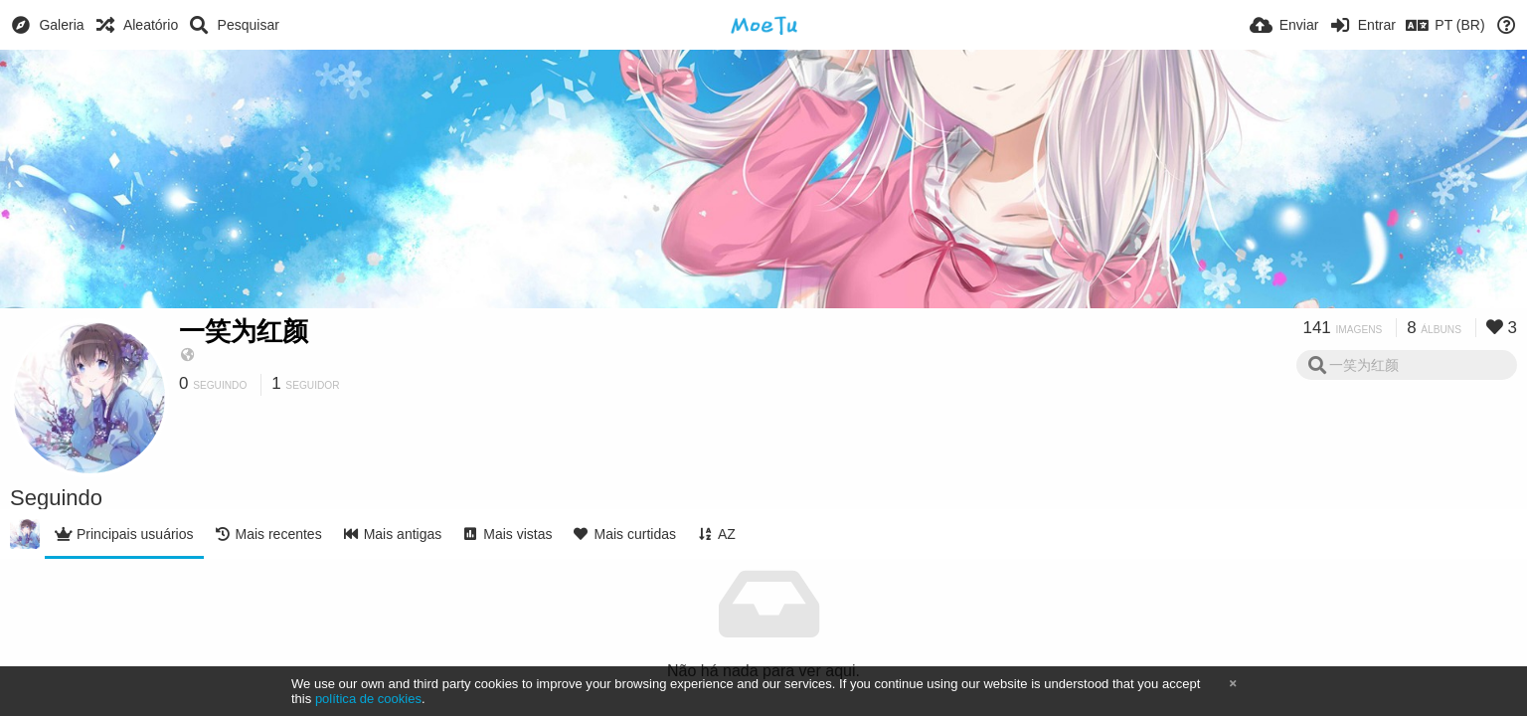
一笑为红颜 (243, 331)
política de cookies (368, 698)
